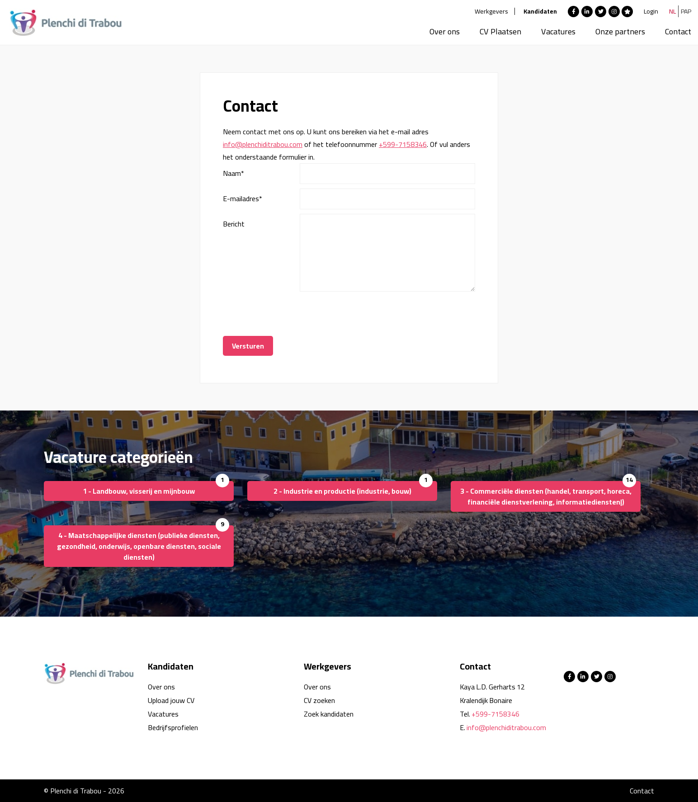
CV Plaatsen (500, 31)
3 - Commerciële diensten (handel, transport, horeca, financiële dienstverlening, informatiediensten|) (546, 496)
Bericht (234, 223)
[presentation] (368, 313)
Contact (678, 31)
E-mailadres (242, 198)
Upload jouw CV (171, 700)
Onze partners (620, 31)
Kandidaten (540, 11)
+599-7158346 (403, 144)
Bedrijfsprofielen (173, 727)
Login (651, 11)
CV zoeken (319, 700)
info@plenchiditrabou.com (262, 144)
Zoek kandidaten (329, 714)
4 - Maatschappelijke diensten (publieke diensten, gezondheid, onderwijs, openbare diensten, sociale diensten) (139, 546)
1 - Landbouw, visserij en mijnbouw (139, 491)
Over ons (444, 31)
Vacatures (558, 31)
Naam (233, 173)
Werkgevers (491, 11)
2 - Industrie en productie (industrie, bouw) (342, 491)
